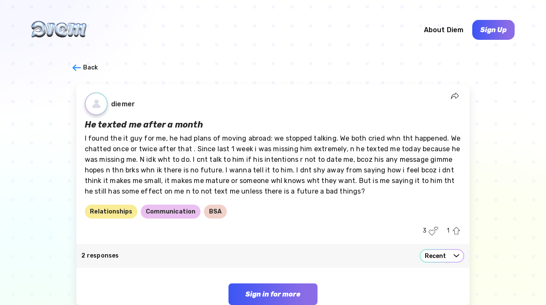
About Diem (444, 30)
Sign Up (493, 30)
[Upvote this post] (456, 231)
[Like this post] (433, 231)
